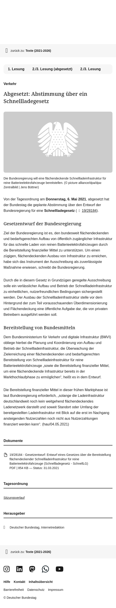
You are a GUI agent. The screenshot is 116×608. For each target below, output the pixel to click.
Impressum (55, 589)
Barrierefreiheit (14, 589)
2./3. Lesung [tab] (90, 69)
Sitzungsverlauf (14, 497)
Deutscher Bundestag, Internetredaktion (37, 527)
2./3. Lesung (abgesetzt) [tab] (52, 69)
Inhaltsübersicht (40, 582)
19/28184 (87, 211)
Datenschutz (36, 589)
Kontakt (19, 582)
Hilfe (7, 582)
